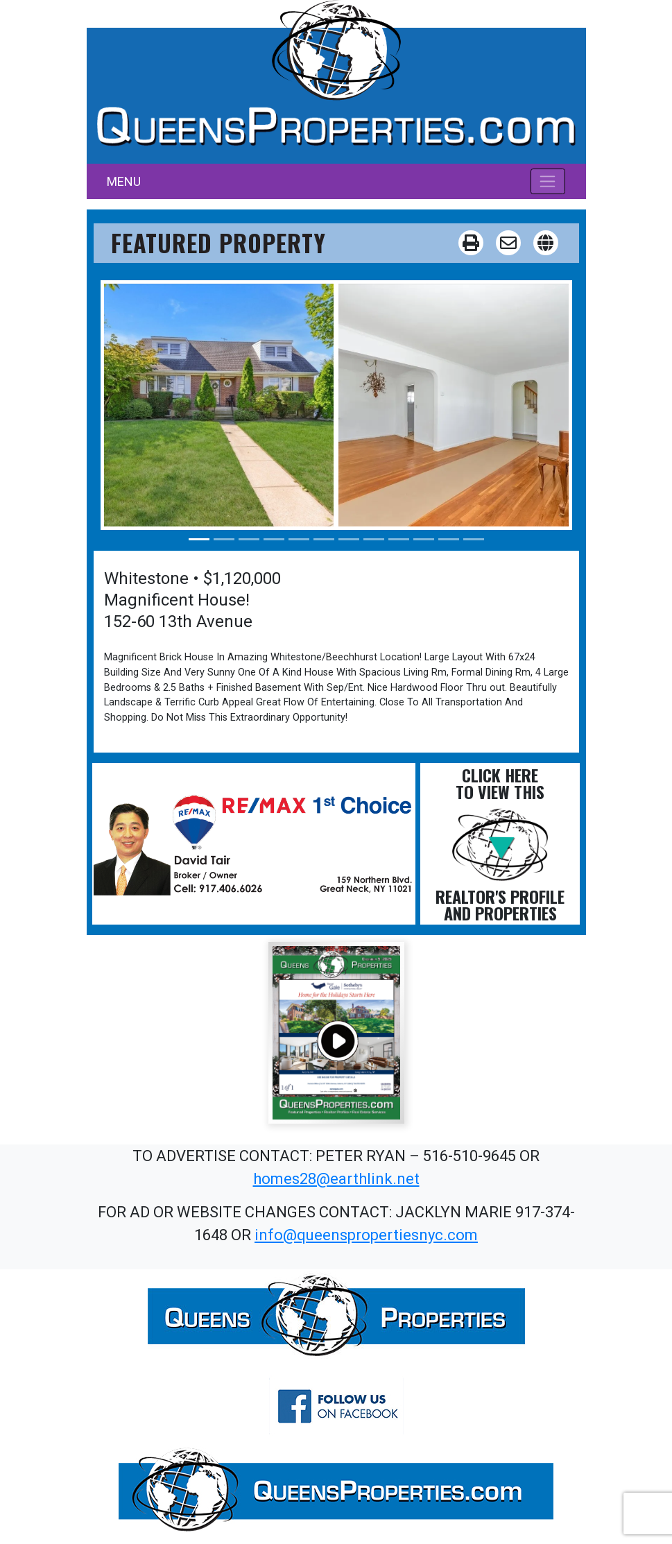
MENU (124, 181)
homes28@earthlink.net (336, 1178)
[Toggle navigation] (548, 181)
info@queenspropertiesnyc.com (366, 1235)
